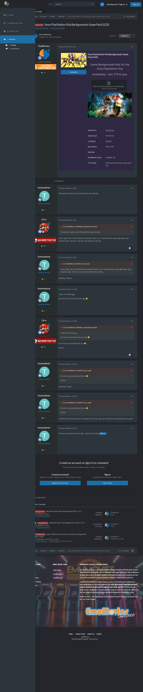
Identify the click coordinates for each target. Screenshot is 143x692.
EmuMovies (54, 34)
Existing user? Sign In (117, 4)
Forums (41, 578)
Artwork (66, 37)
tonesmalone (51, 183)
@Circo (110, 432)
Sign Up (136, 4)
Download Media (64, 578)
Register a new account (66, 481)
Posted (75, 47)
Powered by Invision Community (84, 649)
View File (81, 72)
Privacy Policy (84, 644)
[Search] (63, 4)
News (40, 575)
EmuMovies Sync (64, 582)
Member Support (44, 586)
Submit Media (63, 575)
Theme (75, 644)
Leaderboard (42, 582)
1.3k (51, 73)
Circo (51, 215)
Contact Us (42, 590)
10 (51, 206)
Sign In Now (109, 481)
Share (113, 36)
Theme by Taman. (97, 649)
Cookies (103, 644)
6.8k (51, 242)
